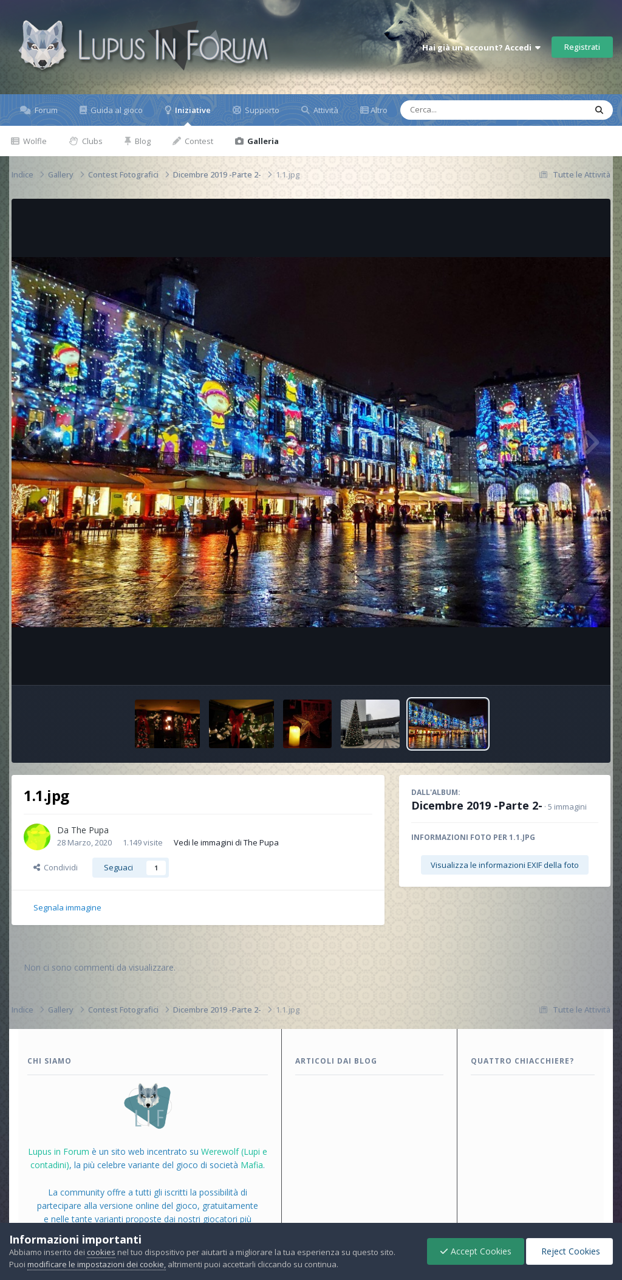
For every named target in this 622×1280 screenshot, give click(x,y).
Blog (142, 141)
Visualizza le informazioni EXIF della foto (505, 864)
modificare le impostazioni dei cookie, (96, 1264)
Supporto (261, 110)
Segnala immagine (67, 907)
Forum (45, 110)
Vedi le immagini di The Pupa (226, 842)
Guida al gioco (116, 110)
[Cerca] (465, 110)
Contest (198, 141)
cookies (101, 1252)
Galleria (262, 141)
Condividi (55, 867)
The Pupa (90, 830)
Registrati (582, 46)
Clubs (91, 141)
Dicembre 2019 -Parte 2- (476, 805)
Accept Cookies (475, 1251)
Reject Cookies (569, 1251)
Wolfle (34, 141)
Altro (379, 110)
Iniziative (192, 115)
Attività (325, 110)
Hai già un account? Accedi (481, 47)
